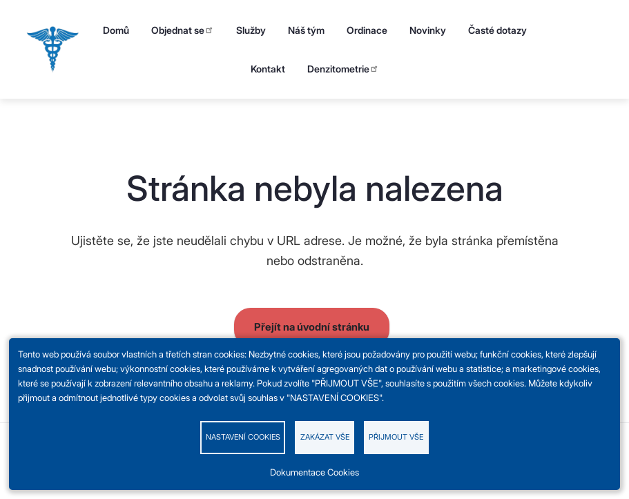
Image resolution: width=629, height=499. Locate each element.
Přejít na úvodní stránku (311, 326)
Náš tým (306, 30)
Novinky (427, 30)
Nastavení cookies (243, 437)
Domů (116, 30)
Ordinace (367, 30)
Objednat (182, 30)
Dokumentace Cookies (314, 472)
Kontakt (268, 69)
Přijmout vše (396, 437)
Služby (251, 30)
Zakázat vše (324, 437)
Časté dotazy (497, 30)
